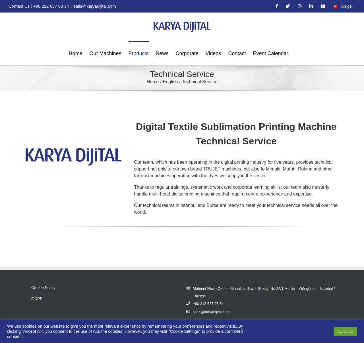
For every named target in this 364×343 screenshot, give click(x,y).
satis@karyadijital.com (94, 6)
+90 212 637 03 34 (208, 304)
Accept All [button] (345, 331)
